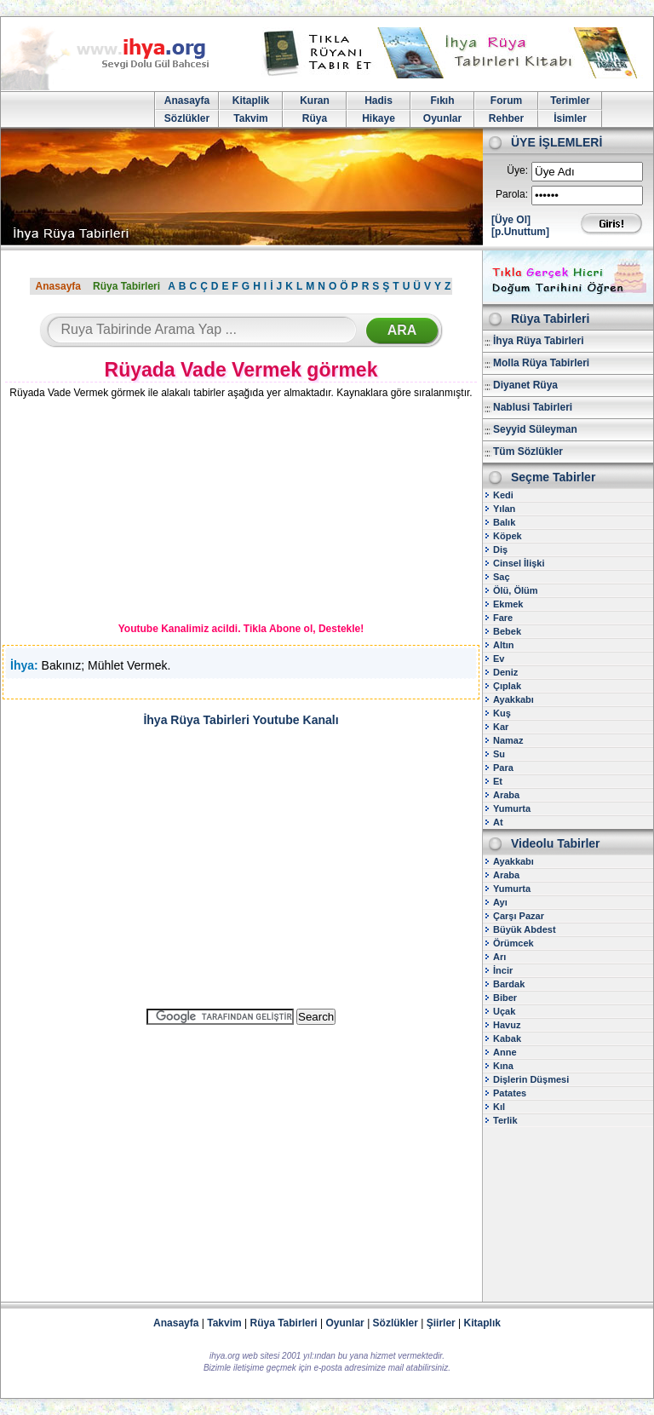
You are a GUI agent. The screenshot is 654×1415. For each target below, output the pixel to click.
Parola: (512, 194)
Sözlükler (186, 118)
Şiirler (441, 1323)
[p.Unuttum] (520, 232)
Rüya (314, 118)
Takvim (250, 118)
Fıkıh (442, 100)
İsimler (570, 118)
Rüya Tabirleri (126, 286)
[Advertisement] (128, 513)
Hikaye (378, 118)
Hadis (378, 100)
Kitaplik (250, 100)
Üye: (517, 170)
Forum (506, 100)
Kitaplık (482, 1323)
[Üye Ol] (511, 220)
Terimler (569, 100)
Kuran (315, 100)
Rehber (506, 118)
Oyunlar (442, 118)
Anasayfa (186, 100)
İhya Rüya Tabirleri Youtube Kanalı (240, 720)
